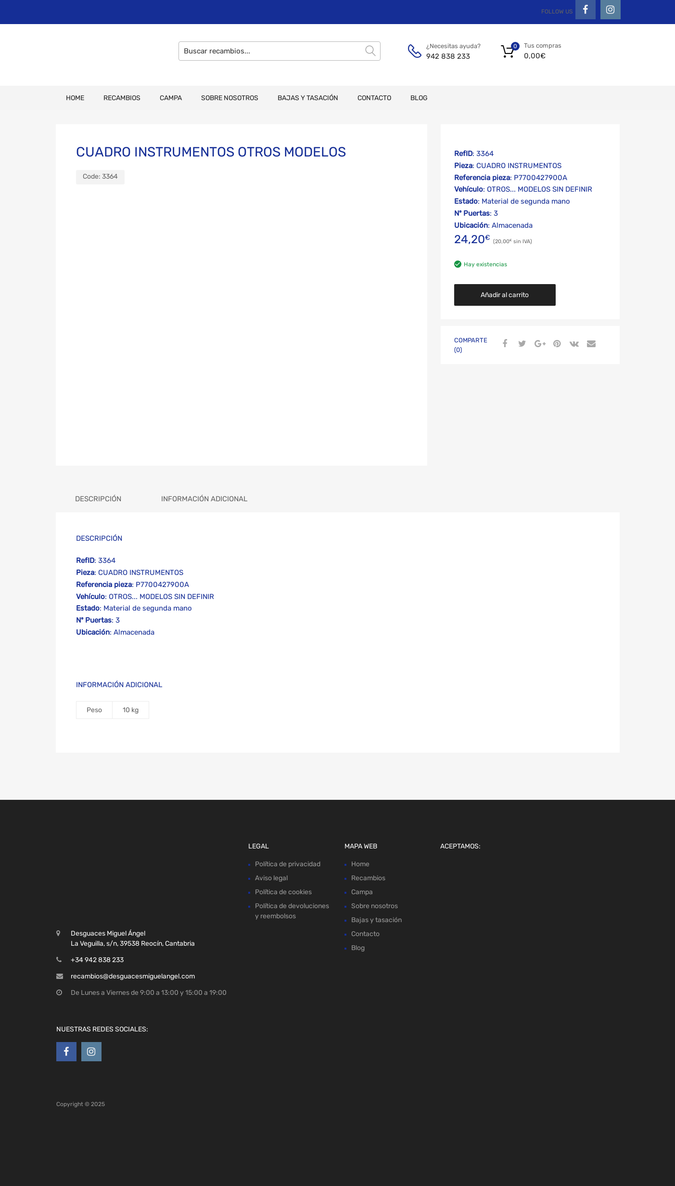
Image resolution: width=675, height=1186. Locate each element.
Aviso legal (271, 878)
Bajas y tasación (308, 98)
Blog (419, 98)
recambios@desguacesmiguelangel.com (133, 976)
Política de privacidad (287, 864)
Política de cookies (283, 892)
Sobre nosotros (229, 98)
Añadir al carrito (505, 295)
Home (75, 98)
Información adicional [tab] (204, 499)
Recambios (121, 98)
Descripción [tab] (98, 499)
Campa (171, 98)
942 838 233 (448, 56)
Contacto (374, 98)
